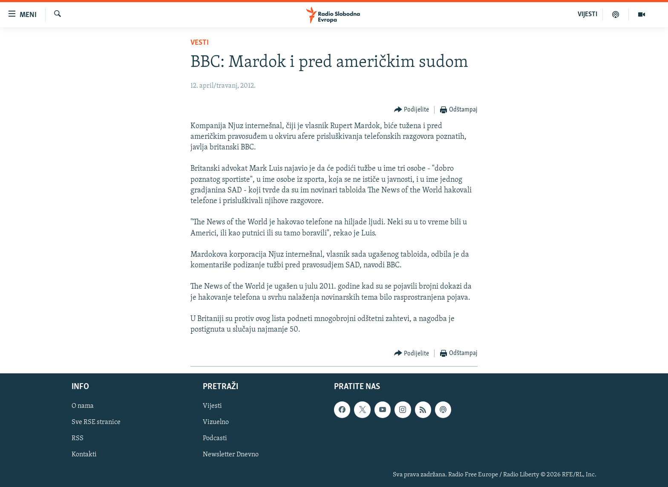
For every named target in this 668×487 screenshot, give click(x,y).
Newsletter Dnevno (231, 455)
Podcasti (215, 438)
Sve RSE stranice (96, 422)
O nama (83, 406)
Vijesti (212, 406)
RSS (78, 438)
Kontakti (84, 455)
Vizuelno (216, 422)
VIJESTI (587, 14)
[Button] (411, 110)
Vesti (199, 43)
